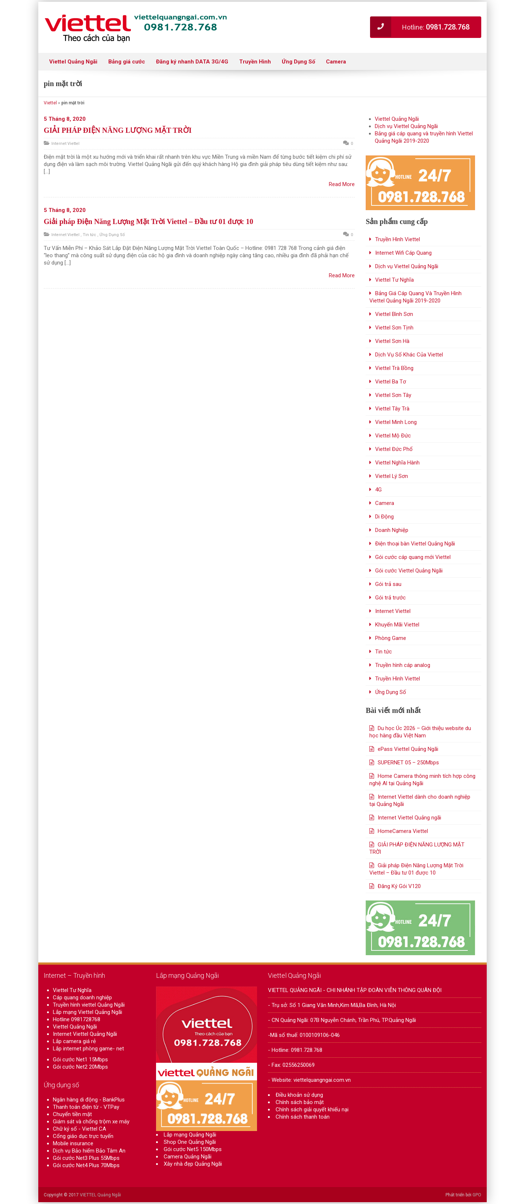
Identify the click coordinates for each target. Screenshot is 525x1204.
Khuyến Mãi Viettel (397, 624)
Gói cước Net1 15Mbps (80, 1059)
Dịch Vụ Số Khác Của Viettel (409, 354)
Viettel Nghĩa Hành (397, 462)
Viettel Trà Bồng (394, 368)
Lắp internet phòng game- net (88, 1048)
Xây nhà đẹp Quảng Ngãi (193, 1168)
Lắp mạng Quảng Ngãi (190, 1138)
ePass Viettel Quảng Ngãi (408, 749)
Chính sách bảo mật (300, 1102)
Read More (342, 184)
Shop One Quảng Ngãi (190, 1146)
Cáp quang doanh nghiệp (82, 997)
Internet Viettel (65, 143)
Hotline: (420, 26)
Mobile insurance (73, 1143)
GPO (476, 1194)
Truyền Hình (255, 61)
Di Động (384, 516)
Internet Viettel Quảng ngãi (409, 817)
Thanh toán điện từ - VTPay (86, 1107)
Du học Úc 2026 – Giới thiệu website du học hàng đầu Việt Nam (420, 732)
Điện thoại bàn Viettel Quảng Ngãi (415, 543)
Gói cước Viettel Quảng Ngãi (409, 570)
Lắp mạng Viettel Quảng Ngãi (87, 1012)
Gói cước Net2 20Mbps (80, 1067)
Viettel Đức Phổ (394, 449)
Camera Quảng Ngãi (187, 1160)
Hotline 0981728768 (76, 1019)
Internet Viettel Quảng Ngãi (85, 1034)
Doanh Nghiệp (391, 530)
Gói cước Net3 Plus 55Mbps (86, 1158)
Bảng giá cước (126, 61)
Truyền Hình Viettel (397, 239)
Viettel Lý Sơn (391, 476)
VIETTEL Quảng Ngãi (100, 1194)
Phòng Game (390, 638)
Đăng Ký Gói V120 (399, 886)
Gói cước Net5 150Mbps (193, 1153)
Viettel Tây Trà (392, 408)
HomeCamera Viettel (403, 831)
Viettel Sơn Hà (392, 341)
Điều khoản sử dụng (299, 1095)
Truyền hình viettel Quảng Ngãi (89, 1005)
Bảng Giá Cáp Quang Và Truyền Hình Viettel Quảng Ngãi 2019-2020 (415, 297)
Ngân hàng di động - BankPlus (89, 1099)
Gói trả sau (388, 584)
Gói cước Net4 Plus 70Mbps (86, 1165)
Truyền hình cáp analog (402, 665)
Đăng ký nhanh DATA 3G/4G (192, 61)
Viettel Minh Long (396, 422)
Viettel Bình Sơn (394, 314)
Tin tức (89, 234)
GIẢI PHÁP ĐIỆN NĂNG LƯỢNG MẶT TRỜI (117, 130)
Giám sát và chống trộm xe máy (91, 1121)
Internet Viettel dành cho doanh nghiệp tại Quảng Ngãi (419, 800)
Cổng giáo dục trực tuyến (83, 1136)
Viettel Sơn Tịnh (394, 327)
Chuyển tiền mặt (72, 1114)
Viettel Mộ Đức (393, 435)
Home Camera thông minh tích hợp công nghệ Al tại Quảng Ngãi (422, 780)
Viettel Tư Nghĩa (394, 280)
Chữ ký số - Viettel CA (79, 1129)
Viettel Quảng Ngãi (73, 61)
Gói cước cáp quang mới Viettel (413, 557)
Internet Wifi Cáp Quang (403, 253)
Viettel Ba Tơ (390, 381)
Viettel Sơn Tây (393, 395)
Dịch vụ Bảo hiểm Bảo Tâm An (89, 1150)
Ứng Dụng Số (298, 61)
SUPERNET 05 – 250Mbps (408, 762)
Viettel (50, 102)
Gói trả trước (390, 597)
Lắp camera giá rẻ (74, 1041)
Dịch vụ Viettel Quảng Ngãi (406, 126)
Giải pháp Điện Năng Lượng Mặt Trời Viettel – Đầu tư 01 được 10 (148, 221)
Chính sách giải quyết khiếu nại (312, 1109)
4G (378, 489)
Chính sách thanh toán (303, 1117)
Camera (336, 61)
